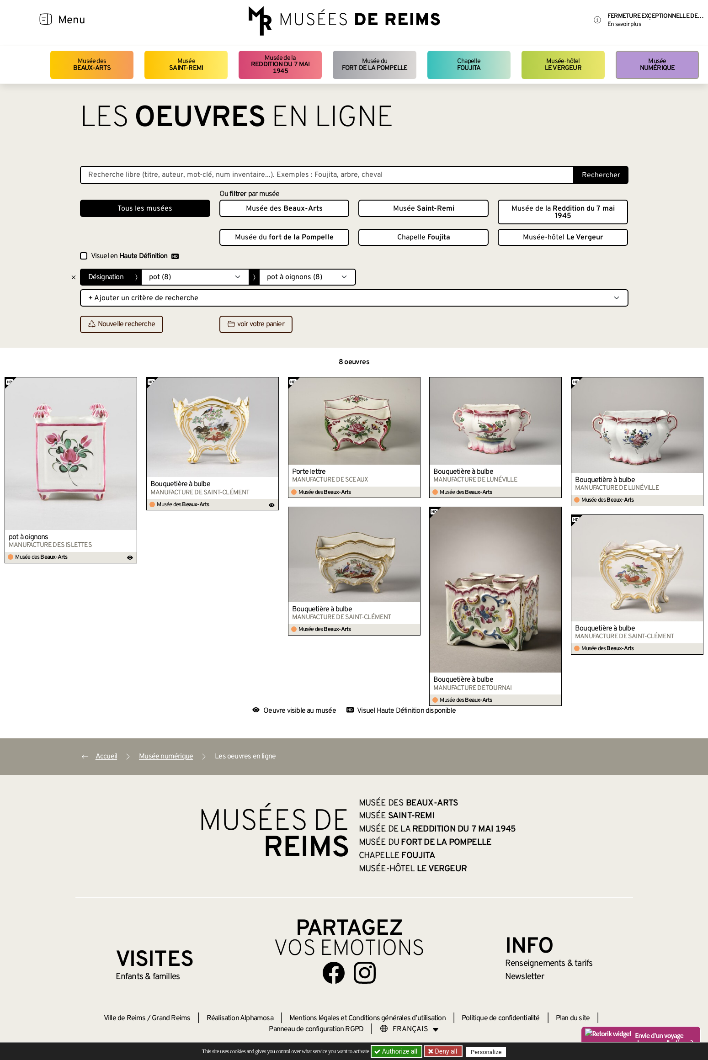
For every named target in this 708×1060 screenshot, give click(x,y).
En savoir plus (624, 24)
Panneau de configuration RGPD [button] (316, 1029)
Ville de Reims (125, 1018)
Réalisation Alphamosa (240, 1018)
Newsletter (524, 976)
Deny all (446, 1051)
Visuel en (135, 256)
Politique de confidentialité (501, 1018)
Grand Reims (171, 1018)
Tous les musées (144, 208)
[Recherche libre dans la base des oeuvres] (327, 175)
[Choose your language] (409, 1029)
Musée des (92, 64)
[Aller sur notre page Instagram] (365, 973)
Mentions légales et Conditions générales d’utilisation (367, 1018)
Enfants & (148, 976)
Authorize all (396, 1051)
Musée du (375, 64)
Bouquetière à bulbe (180, 484)
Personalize (488, 1051)
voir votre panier (256, 324)
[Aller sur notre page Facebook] (334, 973)
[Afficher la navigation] (45, 20)
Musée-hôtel (563, 64)
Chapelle (468, 64)
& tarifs (549, 963)
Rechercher (601, 175)
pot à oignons (28, 537)
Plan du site (573, 1018)
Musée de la (280, 65)
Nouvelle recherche (121, 324)
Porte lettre (308, 472)
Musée (186, 64)
